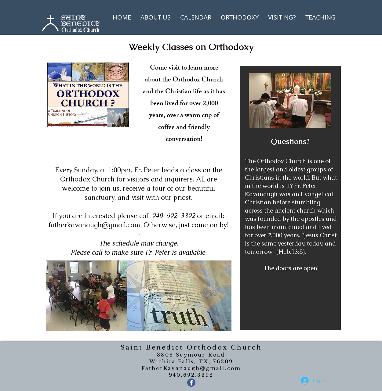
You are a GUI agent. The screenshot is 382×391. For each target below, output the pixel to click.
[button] (156, 17)
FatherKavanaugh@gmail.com (191, 368)
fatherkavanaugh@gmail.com (94, 225)
